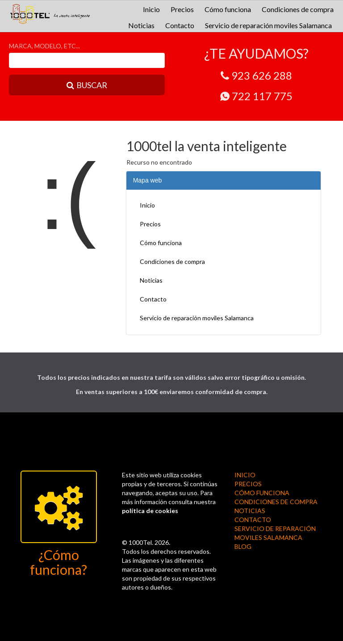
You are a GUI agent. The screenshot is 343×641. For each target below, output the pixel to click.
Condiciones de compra (298, 9)
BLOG (242, 546)
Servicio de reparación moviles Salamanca (268, 25)
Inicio (151, 9)
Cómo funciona (228, 9)
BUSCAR (87, 85)
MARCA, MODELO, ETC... (44, 46)
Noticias (141, 25)
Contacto (179, 25)
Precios (182, 9)
